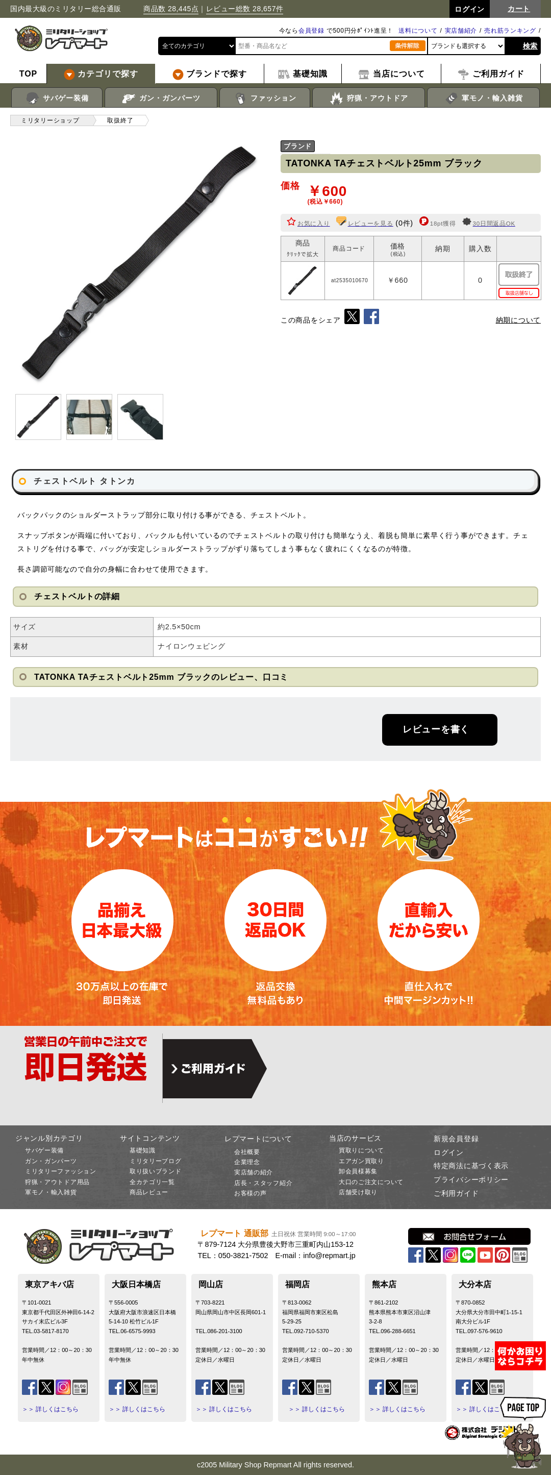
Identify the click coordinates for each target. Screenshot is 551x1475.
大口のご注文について (371, 1182)
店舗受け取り (358, 1192)
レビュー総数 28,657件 (245, 9)
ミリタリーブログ (156, 1161)
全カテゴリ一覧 (152, 1182)
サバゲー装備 (57, 98)
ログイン (449, 1152)
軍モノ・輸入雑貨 (483, 98)
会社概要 (247, 1152)
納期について (518, 320)
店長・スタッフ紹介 (263, 1183)
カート (519, 9)
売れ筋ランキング (510, 30)
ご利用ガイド (456, 1193)
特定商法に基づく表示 (471, 1166)
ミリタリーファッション (60, 1171)
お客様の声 (250, 1193)
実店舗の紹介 (253, 1172)
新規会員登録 (456, 1139)
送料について (417, 30)
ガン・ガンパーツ (161, 98)
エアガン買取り (361, 1161)
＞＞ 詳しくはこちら (50, 1409)
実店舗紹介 (461, 30)
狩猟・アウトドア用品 (57, 1182)
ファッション (265, 98)
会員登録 (311, 30)
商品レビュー (149, 1192)
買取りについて (361, 1150)
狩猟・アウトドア (368, 98)
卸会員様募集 (358, 1171)
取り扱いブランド (156, 1171)
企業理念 (247, 1162)
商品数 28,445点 (170, 9)
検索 (530, 46)
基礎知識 (143, 1150)
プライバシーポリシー (471, 1179)
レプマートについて (258, 1139)
